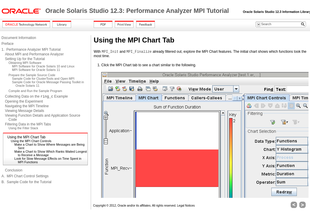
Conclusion (13, 170)
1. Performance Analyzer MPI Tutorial (31, 49)
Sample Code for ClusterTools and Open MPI (43, 78)
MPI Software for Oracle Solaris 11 (36, 70)
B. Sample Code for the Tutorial (26, 182)
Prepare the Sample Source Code (31, 75)
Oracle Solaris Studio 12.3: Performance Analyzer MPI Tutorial (138, 10)
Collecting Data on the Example (36, 96)
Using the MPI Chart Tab (26, 137)
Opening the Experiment (24, 101)
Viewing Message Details (24, 111)
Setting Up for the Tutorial (25, 59)
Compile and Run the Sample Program (35, 91)
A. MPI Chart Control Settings (25, 176)
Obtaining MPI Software (25, 62)
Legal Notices (186, 205)
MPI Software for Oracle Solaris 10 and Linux (43, 66)
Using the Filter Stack (23, 128)
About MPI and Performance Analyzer (34, 54)
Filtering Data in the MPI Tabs (28, 124)
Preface (7, 44)
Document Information (18, 38)
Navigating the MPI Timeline (27, 106)
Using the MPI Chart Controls (31, 141)
